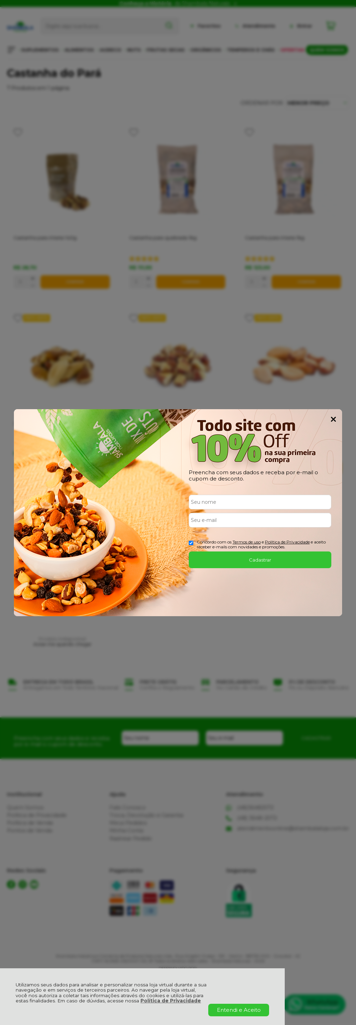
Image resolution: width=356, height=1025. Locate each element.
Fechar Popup (333, 419)
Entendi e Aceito (239, 1010)
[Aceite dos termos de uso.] (191, 543)
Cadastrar (260, 560)
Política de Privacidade (170, 1000)
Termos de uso (247, 542)
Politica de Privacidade (287, 542)
